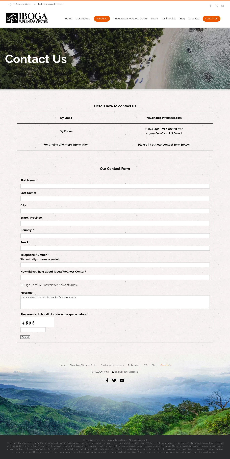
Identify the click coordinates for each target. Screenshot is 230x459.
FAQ (145, 365)
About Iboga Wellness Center (83, 365)
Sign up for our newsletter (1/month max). (51, 285)
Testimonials (133, 365)
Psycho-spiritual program (112, 365)
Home (62, 365)
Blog (154, 365)
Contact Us (165, 365)
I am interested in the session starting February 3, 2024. (115, 302)
